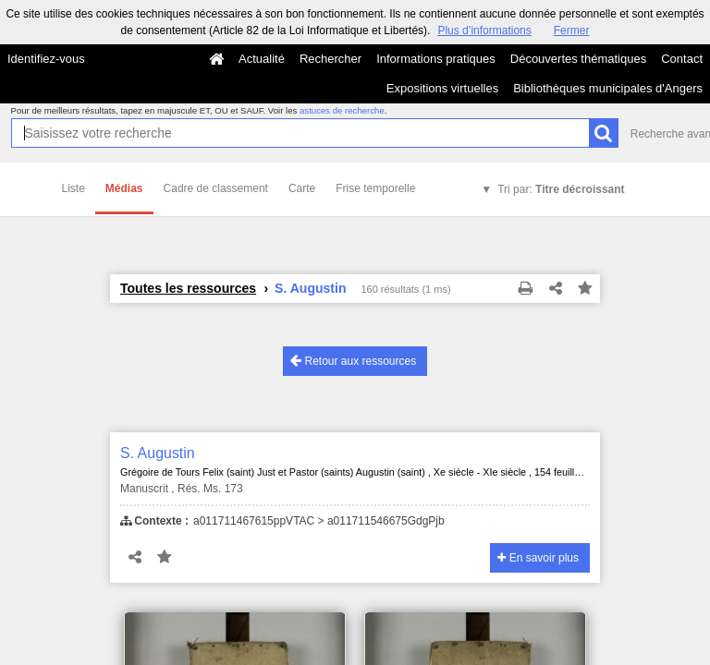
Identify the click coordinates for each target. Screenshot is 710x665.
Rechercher (330, 59)
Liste (73, 188)
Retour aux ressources (353, 361)
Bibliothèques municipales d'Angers (608, 88)
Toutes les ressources (188, 288)
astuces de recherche (342, 110)
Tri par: (560, 189)
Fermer (572, 30)
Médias (124, 188)
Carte (301, 188)
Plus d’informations (484, 30)
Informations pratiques (436, 59)
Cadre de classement (216, 188)
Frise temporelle (375, 188)
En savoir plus (538, 557)
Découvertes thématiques (578, 59)
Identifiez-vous (46, 59)
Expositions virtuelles (442, 88)
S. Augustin (157, 453)
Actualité (262, 59)
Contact (682, 59)
